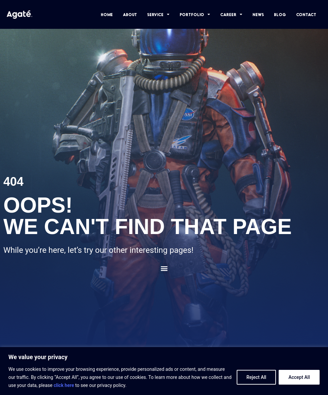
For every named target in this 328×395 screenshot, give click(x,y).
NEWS (258, 14)
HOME (107, 14)
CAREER (231, 14)
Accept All (299, 377)
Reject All (256, 377)
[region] (164, 371)
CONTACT (306, 14)
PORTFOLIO (195, 14)
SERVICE (158, 14)
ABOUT (130, 14)
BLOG (280, 14)
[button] (164, 268)
